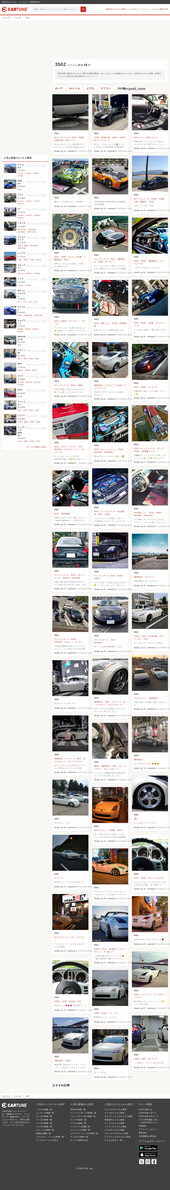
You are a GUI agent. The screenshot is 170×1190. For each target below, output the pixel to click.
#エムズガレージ (115, 705)
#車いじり (105, 323)
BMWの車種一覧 (43, 1133)
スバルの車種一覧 (44, 1123)
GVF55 (29, 215)
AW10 (27, 370)
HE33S (37, 273)
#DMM (112, 830)
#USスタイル (152, 137)
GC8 (19, 441)
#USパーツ (70, 140)
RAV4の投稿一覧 (78, 1109)
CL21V (29, 201)
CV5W (20, 176)
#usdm (119, 385)
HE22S (29, 273)
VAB (19, 189)
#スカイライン (140, 698)
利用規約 (143, 1126)
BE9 (25, 359)
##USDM (76, 578)
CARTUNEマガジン (148, 1113)
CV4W (35, 173)
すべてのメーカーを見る (47, 1140)
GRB (32, 441)
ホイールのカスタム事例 (115, 1109)
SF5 (19, 410)
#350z (81, 137)
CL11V (20, 201)
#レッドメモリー (75, 761)
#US (146, 639)
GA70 (38, 260)
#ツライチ (152, 1059)
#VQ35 (72, 1001)
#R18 (119, 830)
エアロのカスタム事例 (114, 1130)
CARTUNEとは (146, 1109)
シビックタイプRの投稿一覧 (83, 1116)
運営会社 (143, 1133)
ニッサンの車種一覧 (45, 1113)
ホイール (74, 88)
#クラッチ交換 (75, 257)
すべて (59, 88)
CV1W (20, 173)
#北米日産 (153, 636)
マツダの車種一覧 (44, 1120)
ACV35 (29, 382)
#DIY (66, 260)
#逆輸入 (143, 202)
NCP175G (22, 229)
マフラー (106, 88)
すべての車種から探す (37, 447)
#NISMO (98, 452)
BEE (31, 359)
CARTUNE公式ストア (149, 1116)
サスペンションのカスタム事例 (118, 1116)
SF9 (25, 410)
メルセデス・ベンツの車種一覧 (50, 1137)
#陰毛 (96, 766)
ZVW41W (38, 315)
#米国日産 (58, 140)
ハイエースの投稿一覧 (80, 1126)
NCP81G (32, 229)
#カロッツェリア (68, 447)
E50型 (20, 329)
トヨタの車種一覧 (44, 1109)
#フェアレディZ (101, 259)
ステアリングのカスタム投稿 (117, 1137)
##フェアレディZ (62, 137)
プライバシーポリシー (149, 1129)
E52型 (35, 329)
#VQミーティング (110, 1013)
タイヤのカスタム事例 (114, 1113)
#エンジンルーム (108, 449)
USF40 (37, 215)
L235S (20, 285)
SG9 (37, 410)
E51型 (27, 329)
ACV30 (21, 382)
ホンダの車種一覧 (44, 1116)
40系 (20, 315)
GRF (38, 441)
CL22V (37, 201)
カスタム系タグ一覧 (113, 1140)
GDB (26, 441)
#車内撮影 (65, 514)
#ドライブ (109, 262)
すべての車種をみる (79, 1140)
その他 (131, 89)
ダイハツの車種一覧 (45, 1130)
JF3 (30, 302)
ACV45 (21, 385)
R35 (19, 345)
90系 (32, 260)
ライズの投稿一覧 (78, 1120)
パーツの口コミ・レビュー (139, 9)
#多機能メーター (149, 451)
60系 (32, 422)
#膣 (135, 819)
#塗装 (80, 385)
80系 (26, 260)
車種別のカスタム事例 (116, 9)
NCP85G (21, 232)
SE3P (20, 396)
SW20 (20, 370)
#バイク (79, 642)
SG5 (31, 410)
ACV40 (37, 382)
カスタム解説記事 (160, 9)
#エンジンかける (155, 878)
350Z (56, 133)
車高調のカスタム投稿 (114, 1120)
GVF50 (21, 215)
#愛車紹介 (153, 261)
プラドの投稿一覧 (78, 1123)
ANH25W (21, 248)
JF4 (35, 302)
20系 (20, 246)
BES (37, 359)
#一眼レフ (108, 952)
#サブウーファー (71, 449)
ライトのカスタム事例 (114, 1123)
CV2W (28, 173)
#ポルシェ (68, 642)
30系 (26, 246)
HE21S (21, 273)
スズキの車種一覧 (44, 1126)
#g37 (144, 1059)
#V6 (79, 1001)
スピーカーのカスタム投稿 (117, 1133)
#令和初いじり (140, 513)
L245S (28, 285)
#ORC (64, 257)
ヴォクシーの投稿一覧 (80, 1130)
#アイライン (74, 321)
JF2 (24, 302)
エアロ (90, 88)
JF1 (19, 302)
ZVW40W (28, 315)
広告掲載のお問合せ (148, 1136)
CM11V (21, 204)
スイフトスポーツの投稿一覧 (83, 1113)
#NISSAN (108, 452)
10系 (20, 422)
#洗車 (122, 137)
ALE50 (20, 331)
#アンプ (160, 448)
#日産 (114, 323)
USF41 (20, 218)
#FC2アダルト (100, 830)
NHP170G (31, 232)
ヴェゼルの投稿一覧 (79, 1137)
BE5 (19, 359)
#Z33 (74, 137)
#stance (66, 578)
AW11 (34, 370)
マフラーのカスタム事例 (115, 1126)
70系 (20, 260)
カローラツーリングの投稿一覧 (84, 1133)
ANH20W (34, 246)
